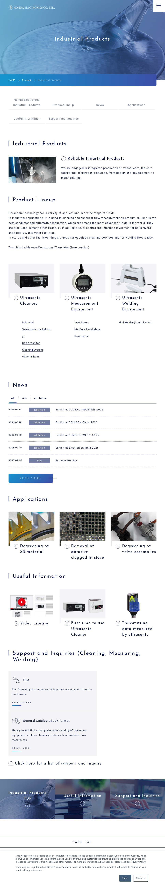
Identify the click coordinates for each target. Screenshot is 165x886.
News (100, 105)
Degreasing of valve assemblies (137, 568)
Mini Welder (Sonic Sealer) (136, 323)
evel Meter (82, 323)
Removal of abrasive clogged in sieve (83, 571)
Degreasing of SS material (35, 565)
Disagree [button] (140, 878)
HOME (12, 80)
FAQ (26, 704)
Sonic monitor (31, 344)
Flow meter (81, 337)
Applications (136, 105)
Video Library (35, 646)
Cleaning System (33, 350)
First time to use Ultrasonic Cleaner (86, 652)
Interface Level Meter (88, 330)
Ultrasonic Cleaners (31, 301)
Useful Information (27, 118)
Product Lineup (63, 105)
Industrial (28, 323)
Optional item (31, 357)
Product (28, 80)
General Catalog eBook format (122, 704)
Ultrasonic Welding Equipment (134, 304)
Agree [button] (125, 878)
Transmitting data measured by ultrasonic (138, 652)
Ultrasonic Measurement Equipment (85, 304)
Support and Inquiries (64, 118)
